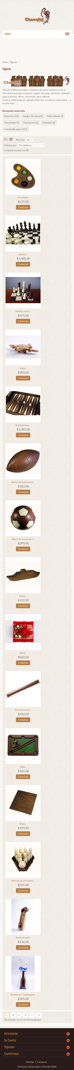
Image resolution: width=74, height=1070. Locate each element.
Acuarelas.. (23, 197)
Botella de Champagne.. (23, 994)
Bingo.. (23, 823)
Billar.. (23, 766)
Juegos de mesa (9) (33, 116)
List (6, 139)
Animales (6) (48, 122)
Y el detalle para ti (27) (15, 129)
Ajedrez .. (23, 254)
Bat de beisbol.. (23, 709)
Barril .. (23, 652)
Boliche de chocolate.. (23, 880)
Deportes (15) (11, 116)
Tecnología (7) (11, 122)
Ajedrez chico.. (23, 311)
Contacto (42, 1061)
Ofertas (30, 1061)
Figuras (13, 62)
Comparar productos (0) (16, 150)
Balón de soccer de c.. (23, 539)
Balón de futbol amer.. (23, 482)
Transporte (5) (30, 122)
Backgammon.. (23, 425)
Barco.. (23, 595)
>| (39, 1015)
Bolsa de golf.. (23, 937)
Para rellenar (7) (55, 116)
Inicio (5, 62)
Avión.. (23, 368)
